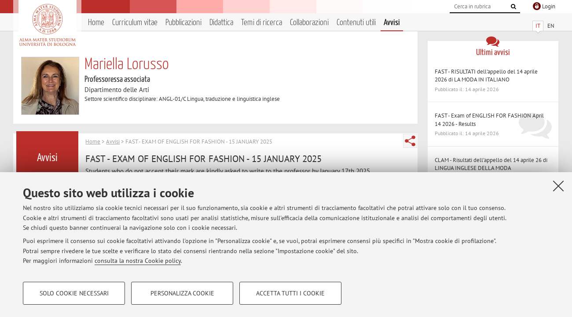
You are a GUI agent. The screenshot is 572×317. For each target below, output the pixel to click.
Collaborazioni (309, 22)
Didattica (221, 22)
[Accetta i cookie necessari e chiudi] (558, 186)
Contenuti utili (356, 22)
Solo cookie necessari (74, 293)
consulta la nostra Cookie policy (138, 261)
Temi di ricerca (261, 22)
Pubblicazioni (183, 22)
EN (550, 25)
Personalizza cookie (182, 293)
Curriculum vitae (135, 22)
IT (537, 25)
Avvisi (392, 22)
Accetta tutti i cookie (290, 293)
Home (96, 22)
